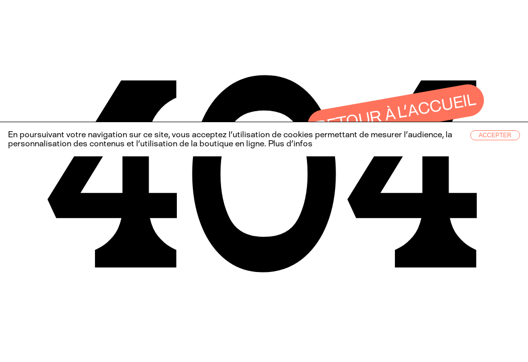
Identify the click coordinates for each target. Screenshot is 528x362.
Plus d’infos (289, 143)
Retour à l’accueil (396, 113)
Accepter (495, 135)
